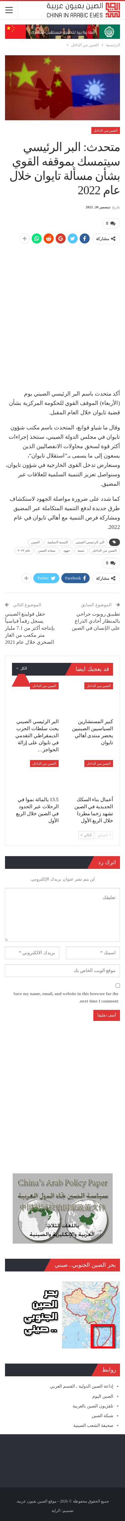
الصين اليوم (102, 1396)
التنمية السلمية (57, 542)
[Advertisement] (62, 313)
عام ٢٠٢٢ (24, 550)
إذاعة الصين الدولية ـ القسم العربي (81, 1386)
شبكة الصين (102, 1415)
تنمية (81, 550)
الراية (56, 1510)
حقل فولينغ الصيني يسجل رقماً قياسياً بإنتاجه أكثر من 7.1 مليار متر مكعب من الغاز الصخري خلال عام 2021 (30, 628)
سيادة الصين (47, 550)
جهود (66, 550)
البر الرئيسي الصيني (90, 542)
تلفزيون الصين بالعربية (93, 1405)
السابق (104, 835)
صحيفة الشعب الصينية (93, 1425)
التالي (86, 835)
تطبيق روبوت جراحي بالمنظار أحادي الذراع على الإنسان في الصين (96, 621)
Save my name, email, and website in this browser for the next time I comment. (65, 997)
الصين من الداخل (106, 130)
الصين (35, 542)
